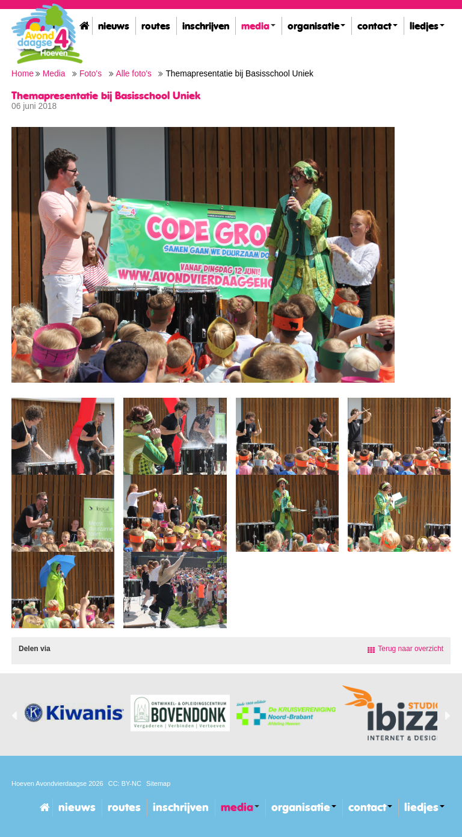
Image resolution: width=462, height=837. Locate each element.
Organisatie (316, 26)
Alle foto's (134, 73)
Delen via (35, 648)
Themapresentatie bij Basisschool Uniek (239, 73)
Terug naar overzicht (410, 648)
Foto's (90, 73)
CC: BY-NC (124, 783)
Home (84, 26)
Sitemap (158, 783)
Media (258, 26)
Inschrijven (205, 26)
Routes (155, 26)
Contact (377, 26)
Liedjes (427, 26)
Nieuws (113, 26)
